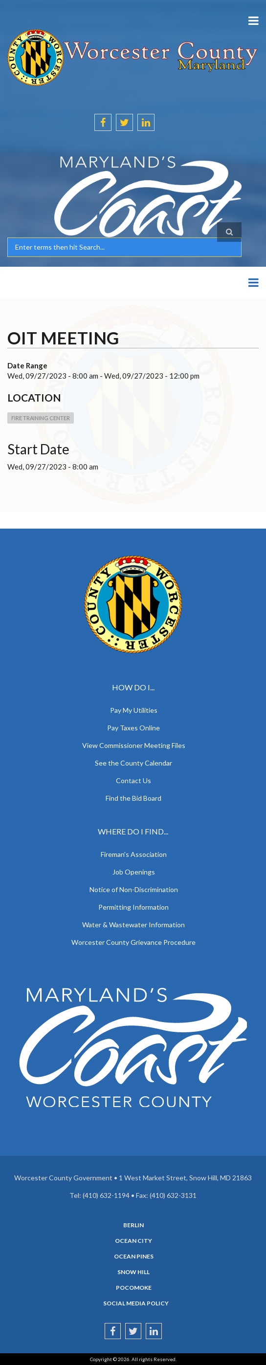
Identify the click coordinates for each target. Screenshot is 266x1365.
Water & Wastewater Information (133, 924)
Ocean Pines (134, 1256)
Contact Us (133, 780)
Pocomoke (134, 1288)
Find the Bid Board (133, 798)
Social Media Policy (136, 1303)
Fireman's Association (134, 854)
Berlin (133, 1225)
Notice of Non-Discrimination (133, 889)
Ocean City (133, 1241)
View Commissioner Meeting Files (133, 745)
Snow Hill (133, 1272)
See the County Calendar (133, 763)
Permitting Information (133, 907)
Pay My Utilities (133, 710)
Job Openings (133, 872)
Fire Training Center (40, 418)
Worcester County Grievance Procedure (133, 942)
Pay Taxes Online (133, 728)
